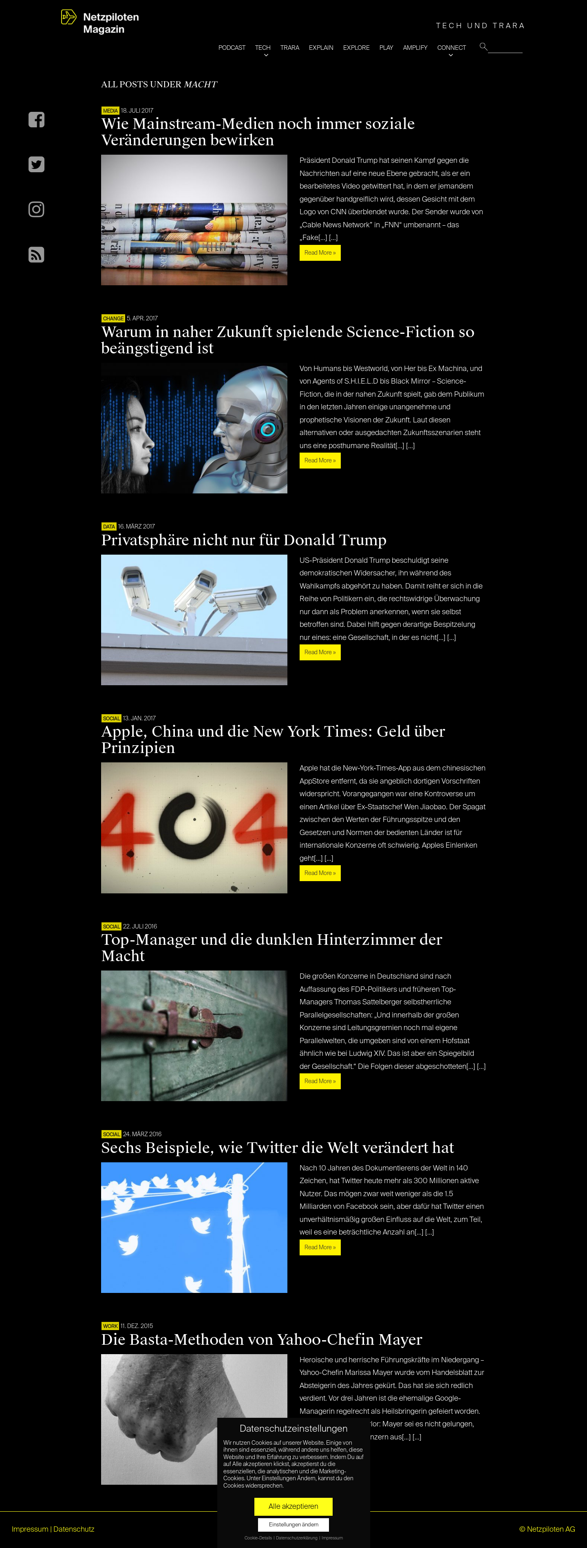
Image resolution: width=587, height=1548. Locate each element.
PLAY (386, 48)
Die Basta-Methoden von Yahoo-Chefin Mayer (261, 1339)
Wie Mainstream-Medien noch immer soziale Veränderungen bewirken (258, 132)
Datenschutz (74, 1529)
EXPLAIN (321, 48)
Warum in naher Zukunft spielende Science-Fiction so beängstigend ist (287, 340)
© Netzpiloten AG (547, 1529)
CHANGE (113, 319)
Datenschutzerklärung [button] (297, 1538)
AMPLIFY (415, 48)
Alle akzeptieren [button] (293, 1506)
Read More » (320, 253)
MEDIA (110, 111)
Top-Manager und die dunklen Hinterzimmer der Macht (271, 948)
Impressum (30, 1529)
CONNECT (451, 48)
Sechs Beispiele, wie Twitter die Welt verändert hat (277, 1148)
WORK (110, 1326)
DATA (109, 527)
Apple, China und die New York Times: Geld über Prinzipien (273, 739)
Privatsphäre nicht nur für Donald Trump (244, 540)
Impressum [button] (332, 1538)
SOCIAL (111, 719)
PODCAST (231, 48)
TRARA (289, 48)
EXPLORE (356, 48)
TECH (263, 48)
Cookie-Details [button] (259, 1538)
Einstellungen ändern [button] (293, 1525)
